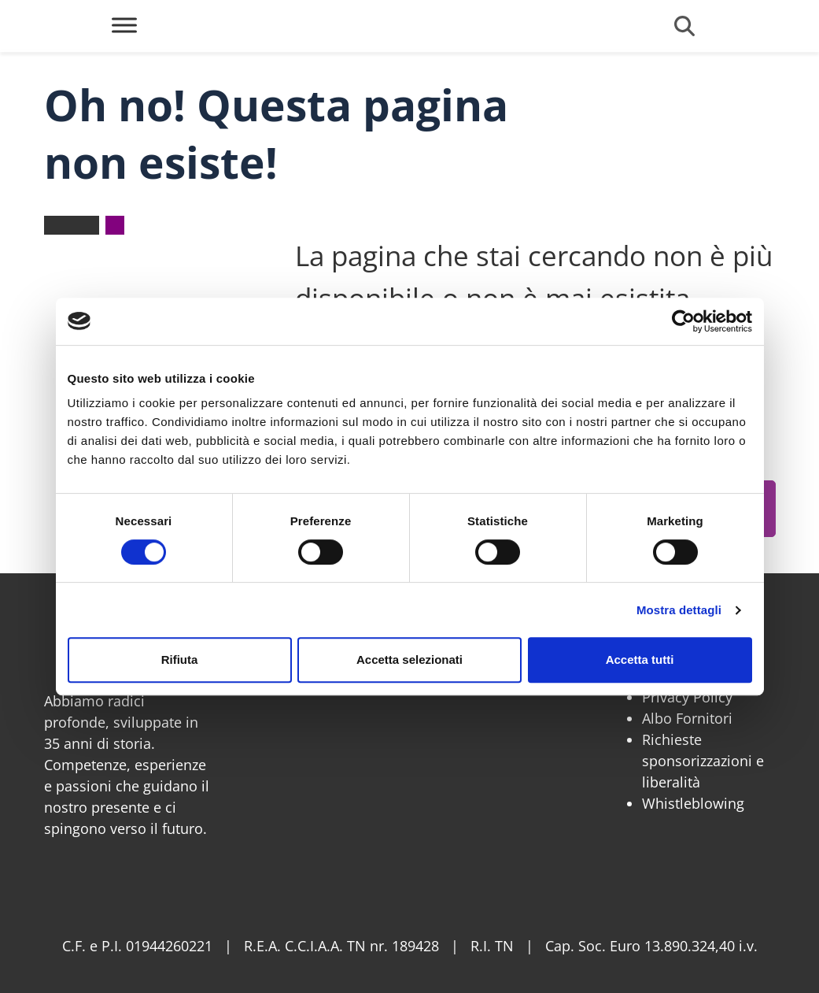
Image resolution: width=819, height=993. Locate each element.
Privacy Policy (687, 696)
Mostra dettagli (678, 610)
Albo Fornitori (687, 718)
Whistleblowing (693, 803)
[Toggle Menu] (124, 24)
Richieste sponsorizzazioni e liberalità (703, 760)
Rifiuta (179, 659)
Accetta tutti (640, 659)
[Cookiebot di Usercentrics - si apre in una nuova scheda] (683, 321)
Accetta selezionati (409, 659)
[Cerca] (684, 26)
